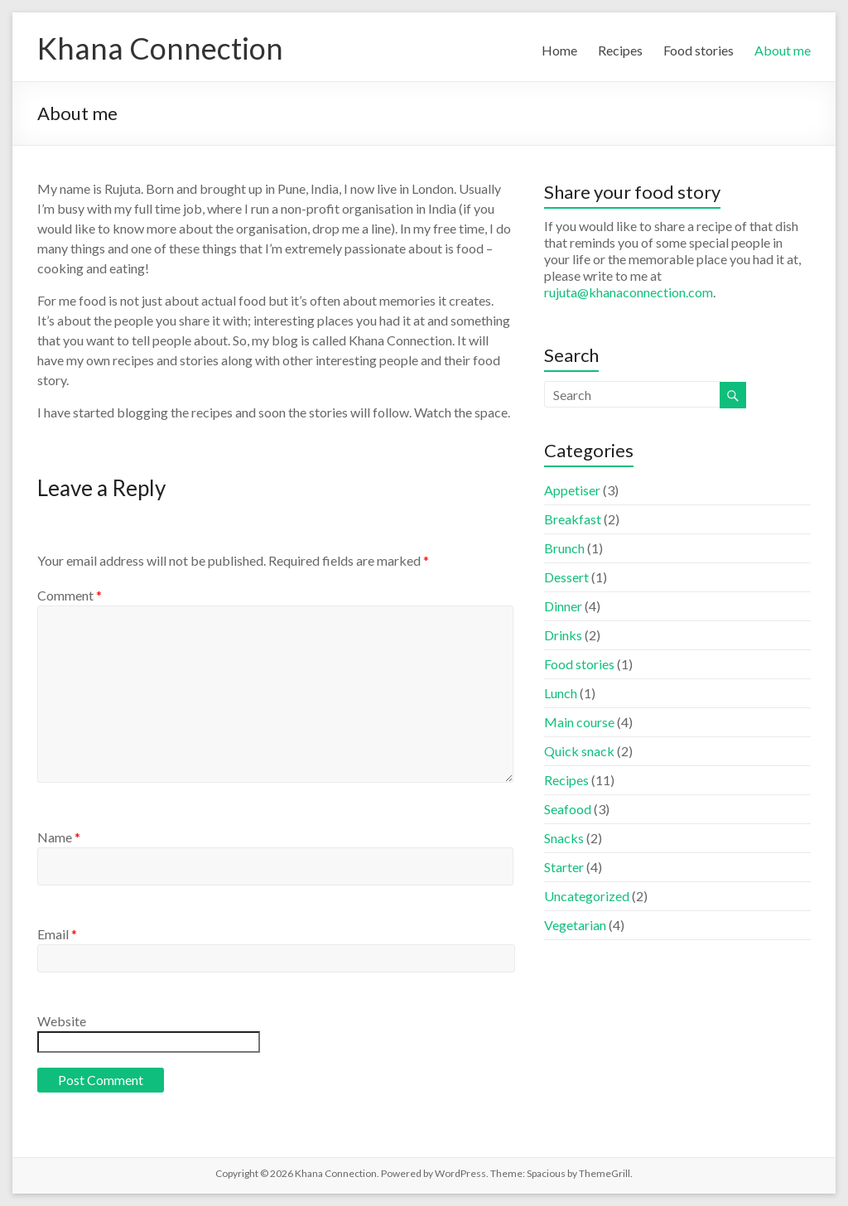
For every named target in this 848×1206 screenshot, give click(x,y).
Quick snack (579, 751)
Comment (69, 595)
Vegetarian (575, 925)
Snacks (564, 838)
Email (57, 934)
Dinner (563, 606)
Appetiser (572, 490)
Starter (564, 867)
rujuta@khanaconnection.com (628, 292)
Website (61, 1021)
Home (559, 50)
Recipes (620, 50)
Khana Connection (160, 48)
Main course (579, 722)
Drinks (563, 635)
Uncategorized (586, 896)
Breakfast (572, 519)
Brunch (564, 548)
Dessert (566, 577)
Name (58, 837)
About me (782, 50)
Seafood (567, 809)
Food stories (698, 50)
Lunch (560, 693)
